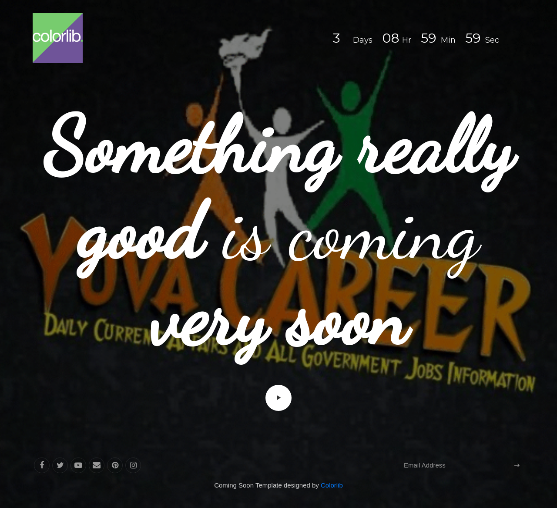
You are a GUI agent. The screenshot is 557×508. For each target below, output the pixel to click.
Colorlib (332, 485)
